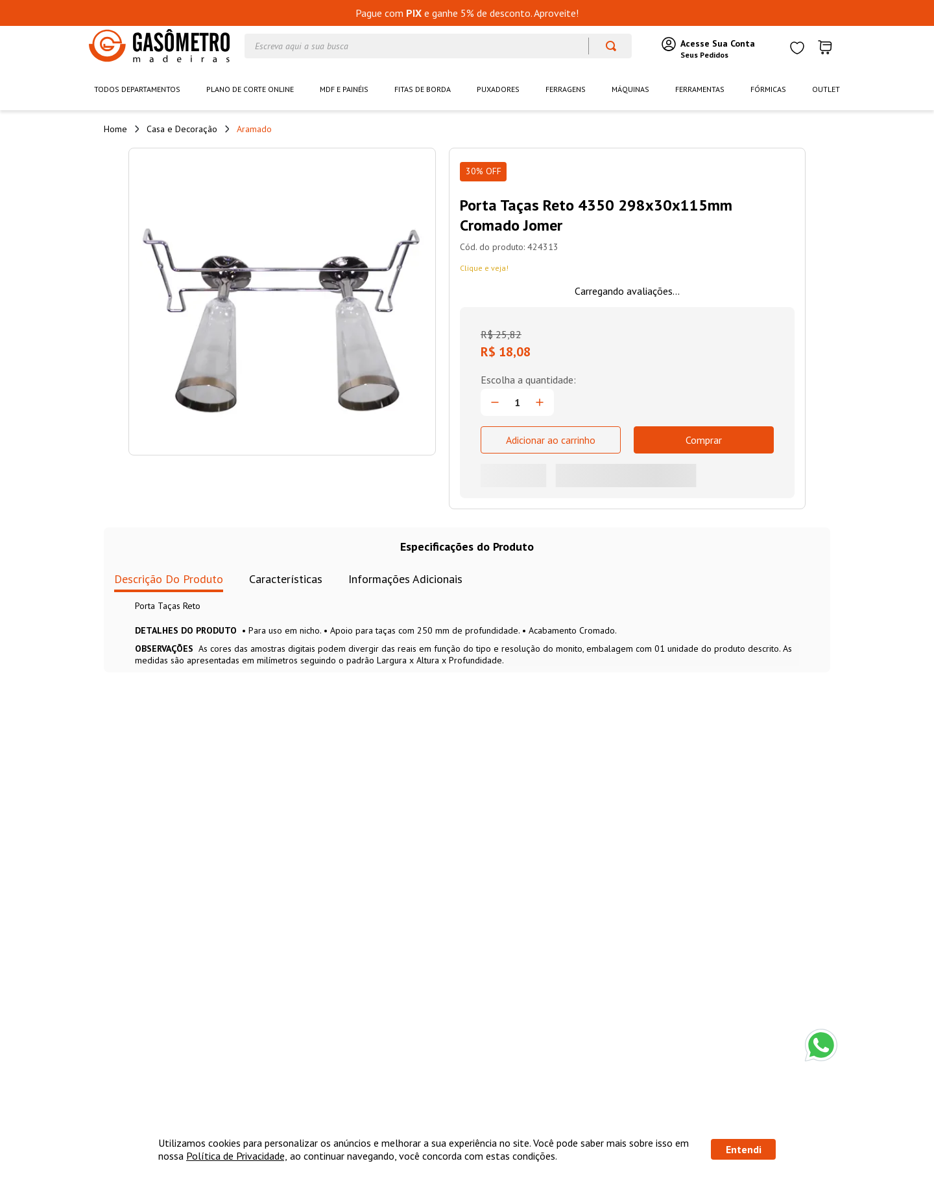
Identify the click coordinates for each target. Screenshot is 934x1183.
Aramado (254, 129)
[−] (494, 402)
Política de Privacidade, (236, 1155)
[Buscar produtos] (604, 46)
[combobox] (438, 46)
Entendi (743, 1149)
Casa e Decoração (182, 129)
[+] (539, 402)
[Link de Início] (115, 129)
